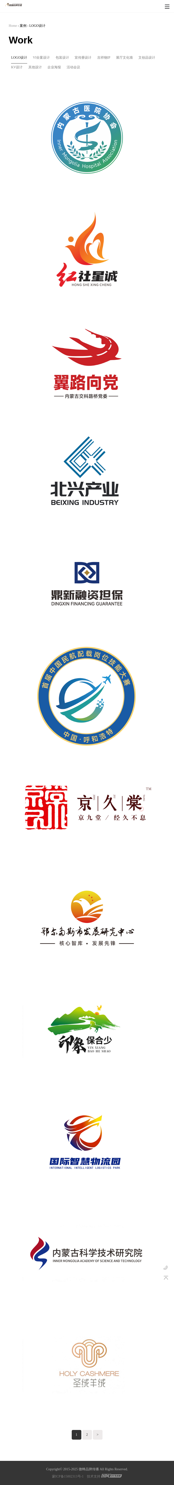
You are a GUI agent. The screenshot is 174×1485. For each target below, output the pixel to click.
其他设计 (35, 67)
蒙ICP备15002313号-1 (68, 1476)
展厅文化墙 (124, 57)
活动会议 (73, 67)
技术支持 (93, 1476)
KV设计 (17, 67)
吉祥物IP (103, 57)
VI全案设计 (41, 57)
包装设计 (62, 57)
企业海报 (54, 67)
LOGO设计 (37, 26)
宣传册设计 (83, 57)
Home (13, 26)
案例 (23, 26)
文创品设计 (146, 57)
